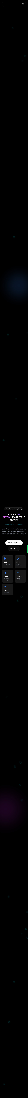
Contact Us (14, 549)
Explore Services (14, 543)
